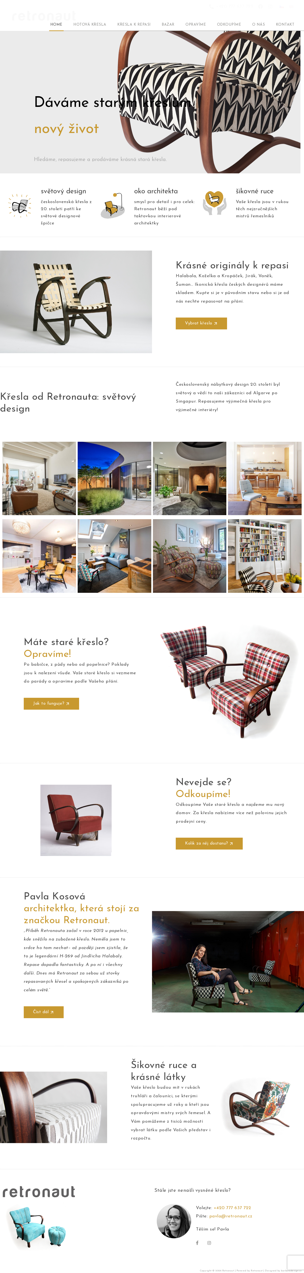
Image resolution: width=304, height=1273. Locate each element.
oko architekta (156, 191)
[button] (201, 323)
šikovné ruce (255, 191)
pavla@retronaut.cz (230, 1216)
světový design (63, 191)
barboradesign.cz (291, 1270)
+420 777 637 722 (234, 1208)
